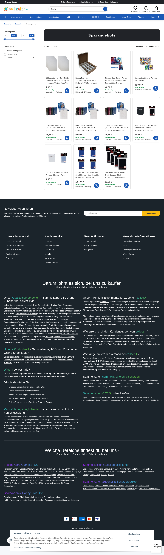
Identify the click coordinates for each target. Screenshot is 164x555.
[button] (135, 9)
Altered (48, 486)
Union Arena (26, 486)
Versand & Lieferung (53, 263)
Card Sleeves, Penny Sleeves (96, 491)
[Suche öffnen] (104, 9)
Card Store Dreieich (14, 250)
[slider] (4, 39)
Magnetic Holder (147, 491)
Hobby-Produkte (12, 506)
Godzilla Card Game (66, 483)
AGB (125, 245)
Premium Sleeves (119, 491)
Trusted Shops (18, 2)
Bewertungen (50, 241)
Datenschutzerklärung (47, 213)
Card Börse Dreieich (14, 241)
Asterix (127, 480)
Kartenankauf (50, 258)
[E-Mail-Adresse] (113, 213)
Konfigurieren (134, 540)
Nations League (120, 477)
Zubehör (86, 17)
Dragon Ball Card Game (35, 483)
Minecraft (87, 480)
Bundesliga (88, 475)
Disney (108, 480)
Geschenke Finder (52, 245)
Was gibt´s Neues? (92, 245)
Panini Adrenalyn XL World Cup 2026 (55, 489)
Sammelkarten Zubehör (58, 314)
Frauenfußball (89, 477)
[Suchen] (78, 9)
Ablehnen (134, 546)
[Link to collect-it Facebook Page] (149, 2)
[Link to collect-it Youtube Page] (158, 2)
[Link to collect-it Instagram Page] (154, 2)
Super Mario (98, 480)
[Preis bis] (25, 35)
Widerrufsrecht (129, 254)
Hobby (72, 17)
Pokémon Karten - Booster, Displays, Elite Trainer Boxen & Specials (35, 475)
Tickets (147, 17)
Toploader (133, 491)
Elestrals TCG (38, 486)
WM (120, 475)
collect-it (143, 337)
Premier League (104, 477)
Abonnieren (151, 213)
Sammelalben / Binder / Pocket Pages (101, 494)
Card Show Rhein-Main (15, 245)
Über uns (9, 258)
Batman (135, 480)
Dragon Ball (117, 480)
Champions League (104, 475)
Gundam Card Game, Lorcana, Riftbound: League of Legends (51, 480)
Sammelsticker (38, 17)
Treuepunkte (89, 250)
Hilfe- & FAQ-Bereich (126, 347)
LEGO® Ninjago (136, 477)
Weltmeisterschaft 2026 (134, 475)
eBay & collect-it (91, 241)
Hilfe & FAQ (49, 250)
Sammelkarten (17, 17)
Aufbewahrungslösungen (95, 497)
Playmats (136, 494)
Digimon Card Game (13, 483)
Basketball (33, 503)
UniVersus (52, 483)
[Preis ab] (7, 35)
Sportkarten (57, 17)
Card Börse (115, 17)
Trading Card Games (66, 305)
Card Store (132, 17)
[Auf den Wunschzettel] (67, 53)
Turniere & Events (13, 254)
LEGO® (100, 17)
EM (115, 475)
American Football (47, 503)
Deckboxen (125, 494)
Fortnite (149, 477)
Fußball (23, 503)
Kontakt (48, 254)
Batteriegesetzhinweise (133, 250)
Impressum (128, 258)
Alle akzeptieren (134, 534)
